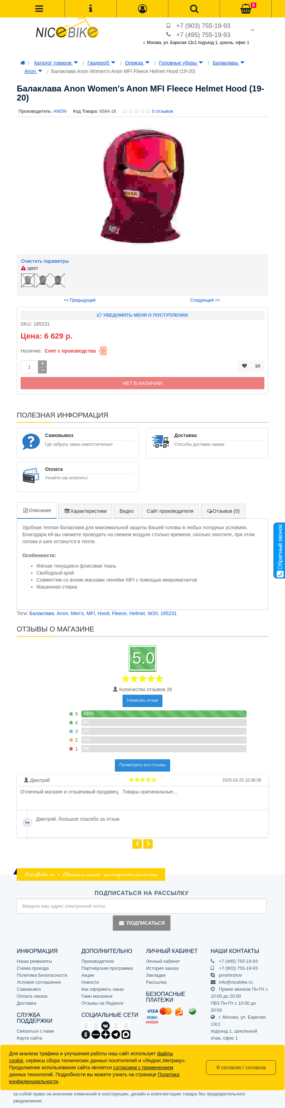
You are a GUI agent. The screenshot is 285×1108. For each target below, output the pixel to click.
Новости (90, 982)
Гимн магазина (96, 996)
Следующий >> (205, 300)
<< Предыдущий (80, 300)
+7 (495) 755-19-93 (203, 34)
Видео (126, 511)
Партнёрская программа (107, 968)
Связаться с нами (35, 1031)
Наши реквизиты (34, 961)
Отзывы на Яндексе (102, 1003)
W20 (153, 613)
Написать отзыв (142, 700)
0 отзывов (162, 111)
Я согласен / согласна (241, 1067)
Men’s (77, 613)
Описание (36, 510)
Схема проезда (33, 968)
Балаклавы (228, 63)
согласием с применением (143, 1067)
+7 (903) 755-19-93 (203, 25)
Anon (33, 71)
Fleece (119, 613)
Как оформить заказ (102, 989)
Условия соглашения (39, 982)
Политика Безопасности (42, 975)
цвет (29, 268)
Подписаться (141, 923)
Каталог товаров (56, 63)
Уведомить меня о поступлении (142, 315)
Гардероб (101, 63)
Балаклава (41, 613)
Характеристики (85, 511)
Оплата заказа (32, 996)
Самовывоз (29, 989)
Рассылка (156, 982)
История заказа (162, 968)
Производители (97, 961)
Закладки (156, 975)
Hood (103, 613)
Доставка (26, 1003)
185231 (168, 613)
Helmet (137, 613)
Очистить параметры (45, 261)
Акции (87, 975)
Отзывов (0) (223, 511)
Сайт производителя (170, 511)
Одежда (137, 63)
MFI (91, 613)
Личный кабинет (163, 961)
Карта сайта (29, 1038)
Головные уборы (181, 63)
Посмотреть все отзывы (142, 764)
